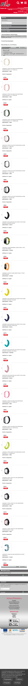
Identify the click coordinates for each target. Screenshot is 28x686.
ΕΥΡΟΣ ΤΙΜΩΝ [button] (6, 31)
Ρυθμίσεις (19, 679)
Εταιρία (14, 600)
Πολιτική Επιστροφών (14, 607)
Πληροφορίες (8, 679)
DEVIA (10, 224)
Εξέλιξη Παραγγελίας (14, 601)
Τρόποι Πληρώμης (14, 603)
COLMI (10, 557)
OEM (10, 71)
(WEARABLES (5, 71)
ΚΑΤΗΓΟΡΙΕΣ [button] (5, 28)
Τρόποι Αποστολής (14, 605)
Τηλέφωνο (14, 613)
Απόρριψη (7, 682)
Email (14, 615)
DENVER (11, 352)
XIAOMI (11, 250)
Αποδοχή (17, 682)
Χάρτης (14, 616)
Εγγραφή (3, 592)
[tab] (14, 26)
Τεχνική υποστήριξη (14, 608)
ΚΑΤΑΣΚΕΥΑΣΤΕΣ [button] (6, 25)
